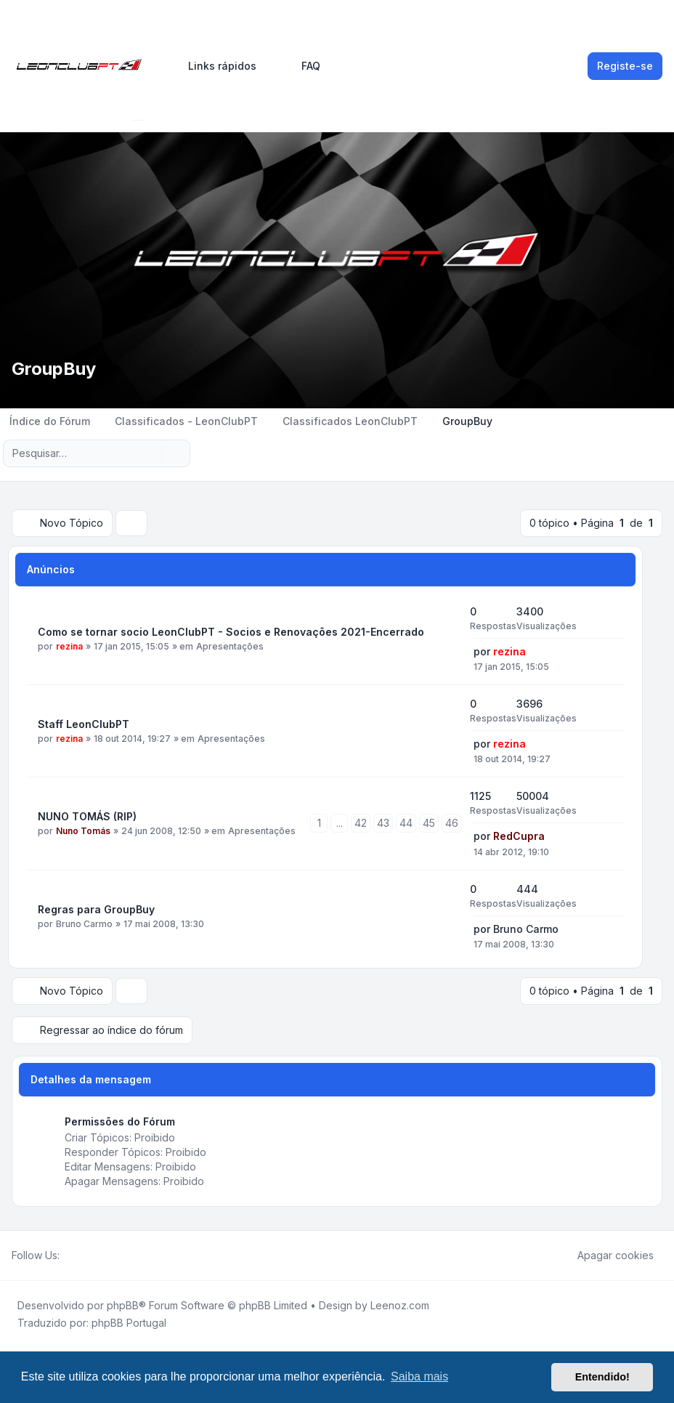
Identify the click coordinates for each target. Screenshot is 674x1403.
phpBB (123, 1305)
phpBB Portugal (129, 1323)
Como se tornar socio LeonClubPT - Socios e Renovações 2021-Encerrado (231, 632)
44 (406, 823)
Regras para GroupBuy (96, 909)
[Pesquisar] (149, 453)
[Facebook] (68, 1255)
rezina (69, 646)
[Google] (103, 1255)
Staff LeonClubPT (83, 724)
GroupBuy (54, 368)
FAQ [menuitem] (301, 66)
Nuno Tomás (83, 830)
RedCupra (519, 836)
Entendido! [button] (602, 1377)
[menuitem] (216, 66)
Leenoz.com (399, 1305)
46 (451, 823)
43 (383, 823)
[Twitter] (80, 1255)
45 (429, 823)
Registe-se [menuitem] (625, 66)
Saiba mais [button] (419, 1376)
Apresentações (230, 646)
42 (360, 823)
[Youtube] (91, 1255)
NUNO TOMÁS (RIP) (87, 816)
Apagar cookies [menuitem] (606, 1255)
